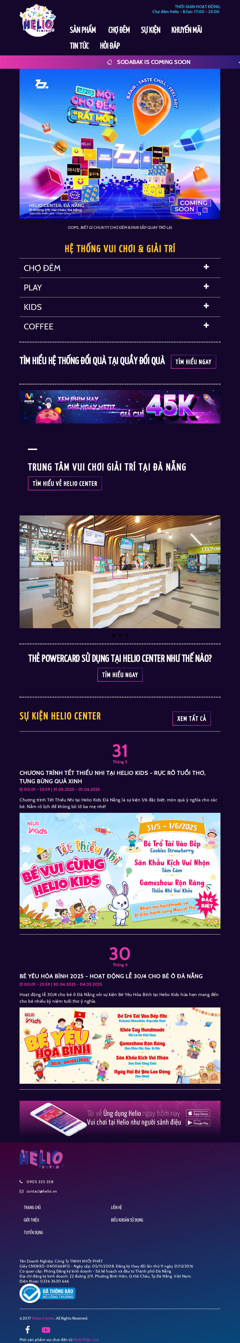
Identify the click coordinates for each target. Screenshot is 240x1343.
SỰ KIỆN (150, 31)
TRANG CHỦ (32, 1207)
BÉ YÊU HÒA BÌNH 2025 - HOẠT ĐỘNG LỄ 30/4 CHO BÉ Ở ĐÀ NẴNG (111, 976)
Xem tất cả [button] (191, 719)
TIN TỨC (79, 46)
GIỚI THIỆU (31, 1220)
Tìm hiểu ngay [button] (194, 362)
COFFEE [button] (116, 326)
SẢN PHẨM (83, 31)
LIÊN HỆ (116, 1207)
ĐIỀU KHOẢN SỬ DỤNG (127, 1220)
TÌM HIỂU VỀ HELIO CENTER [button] (65, 484)
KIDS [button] (116, 307)
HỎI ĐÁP (110, 46)
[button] (120, 572)
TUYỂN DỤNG (33, 1233)
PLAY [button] (116, 287)
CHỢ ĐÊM (119, 31)
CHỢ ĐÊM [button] (116, 268)
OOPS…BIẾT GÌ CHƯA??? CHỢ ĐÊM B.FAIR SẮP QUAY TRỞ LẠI (120, 227)
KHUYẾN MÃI (186, 31)
